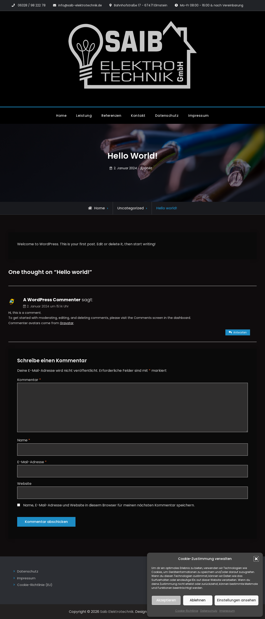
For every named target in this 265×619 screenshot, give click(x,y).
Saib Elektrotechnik (117, 611)
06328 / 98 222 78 (32, 5)
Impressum (227, 611)
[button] (256, 559)
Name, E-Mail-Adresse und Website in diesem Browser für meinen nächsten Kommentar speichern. (109, 505)
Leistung (84, 115)
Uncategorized (130, 208)
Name (23, 440)
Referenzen (111, 115)
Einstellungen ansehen (236, 600)
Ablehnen (198, 600)
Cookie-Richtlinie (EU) (34, 584)
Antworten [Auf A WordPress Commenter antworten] (240, 332)
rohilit (148, 168)
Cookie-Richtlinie (186, 611)
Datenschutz (208, 611)
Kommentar (29, 379)
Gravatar (67, 323)
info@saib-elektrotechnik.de (80, 5)
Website (24, 483)
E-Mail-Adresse (32, 462)
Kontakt (138, 115)
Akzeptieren (166, 600)
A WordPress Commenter (52, 300)
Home (61, 115)
